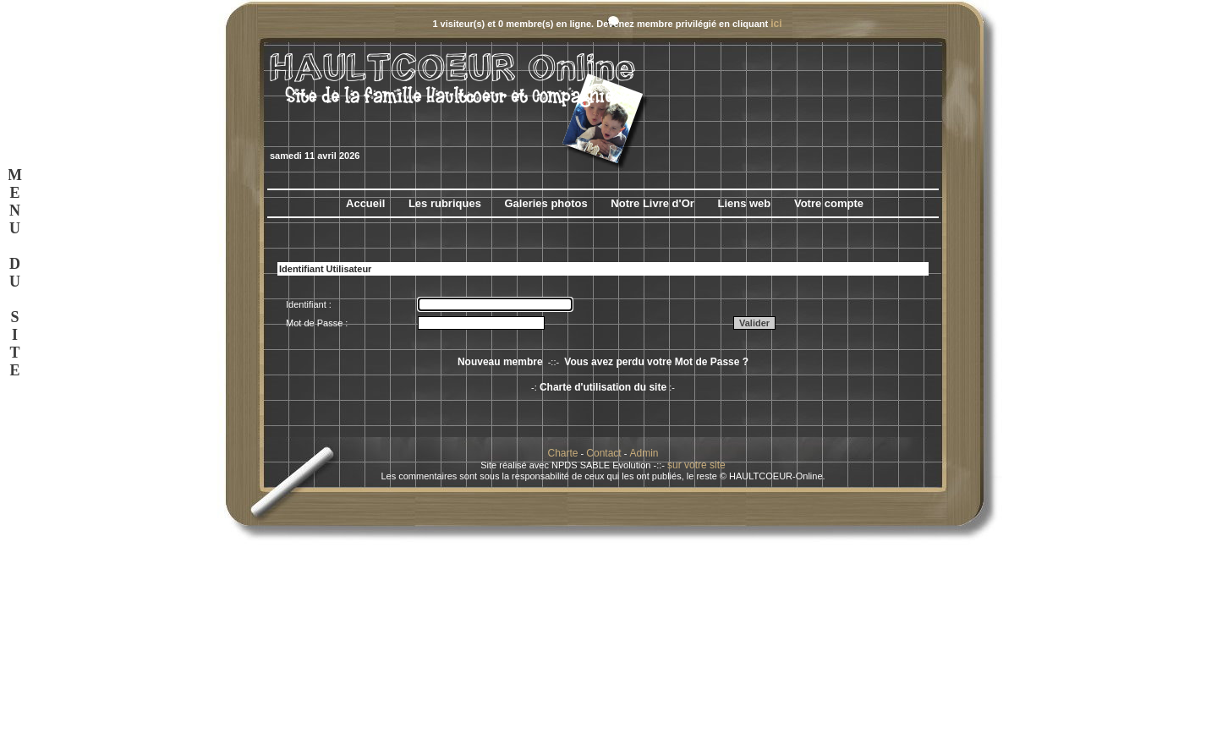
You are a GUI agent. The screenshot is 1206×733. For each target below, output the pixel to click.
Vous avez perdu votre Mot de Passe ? (656, 362)
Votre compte (828, 203)
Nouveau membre (500, 362)
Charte (563, 453)
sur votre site (696, 465)
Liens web (743, 203)
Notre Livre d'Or (652, 203)
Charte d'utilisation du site (603, 387)
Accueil (365, 203)
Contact (603, 453)
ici (775, 24)
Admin (643, 453)
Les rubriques (444, 203)
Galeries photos (545, 203)
